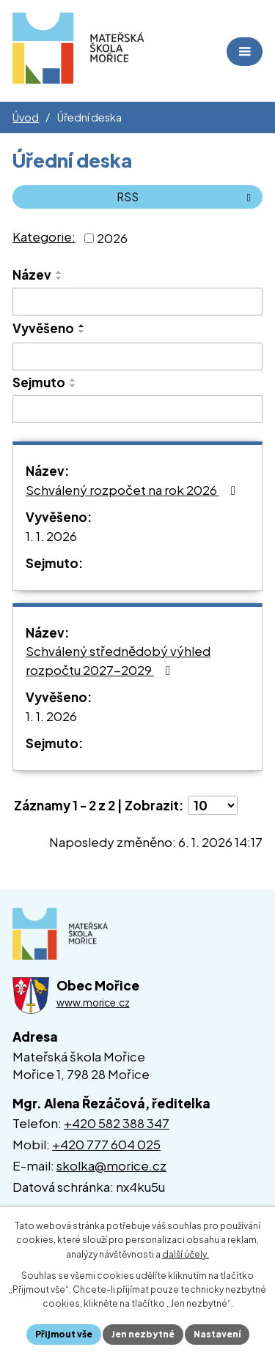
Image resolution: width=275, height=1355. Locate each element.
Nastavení (217, 1334)
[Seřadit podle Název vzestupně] (59, 272)
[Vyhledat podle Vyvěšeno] (137, 356)
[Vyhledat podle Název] (137, 302)
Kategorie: (44, 236)
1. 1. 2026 (51, 536)
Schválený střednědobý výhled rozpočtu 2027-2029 (118, 660)
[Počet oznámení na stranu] (213, 805)
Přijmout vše (63, 1334)
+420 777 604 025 (106, 1144)
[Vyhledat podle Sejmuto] (137, 409)
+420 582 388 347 (116, 1123)
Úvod (25, 117)
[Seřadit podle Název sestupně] (59, 278)
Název (31, 274)
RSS (186, 197)
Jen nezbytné (143, 1334)
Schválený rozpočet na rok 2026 (133, 490)
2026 (112, 237)
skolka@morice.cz (111, 1165)
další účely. (185, 1254)
